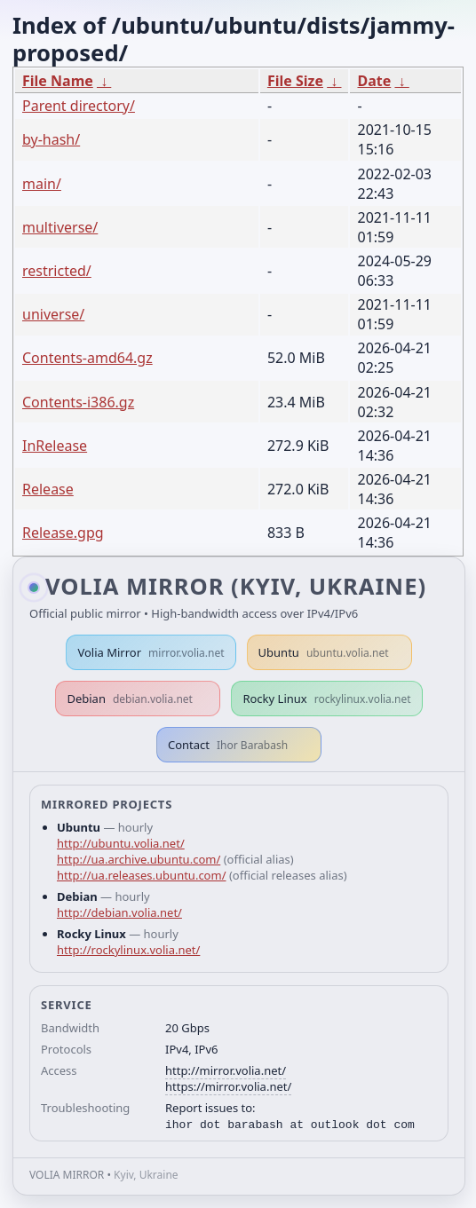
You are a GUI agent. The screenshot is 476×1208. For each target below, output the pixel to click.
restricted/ (56, 270)
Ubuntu (323, 652)
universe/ (53, 314)
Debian (130, 699)
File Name (57, 81)
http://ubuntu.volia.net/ (121, 843)
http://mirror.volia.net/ (225, 1070)
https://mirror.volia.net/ (228, 1086)
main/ (41, 183)
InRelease (54, 445)
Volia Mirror (150, 652)
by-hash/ (51, 139)
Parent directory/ (78, 105)
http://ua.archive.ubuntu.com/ (138, 859)
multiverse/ (60, 227)
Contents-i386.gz (78, 402)
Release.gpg (63, 532)
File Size (295, 81)
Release (48, 489)
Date (374, 81)
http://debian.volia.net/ (119, 912)
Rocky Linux (326, 699)
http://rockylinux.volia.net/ (128, 950)
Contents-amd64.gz (87, 357)
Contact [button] (228, 745)
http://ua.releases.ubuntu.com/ (141, 875)
